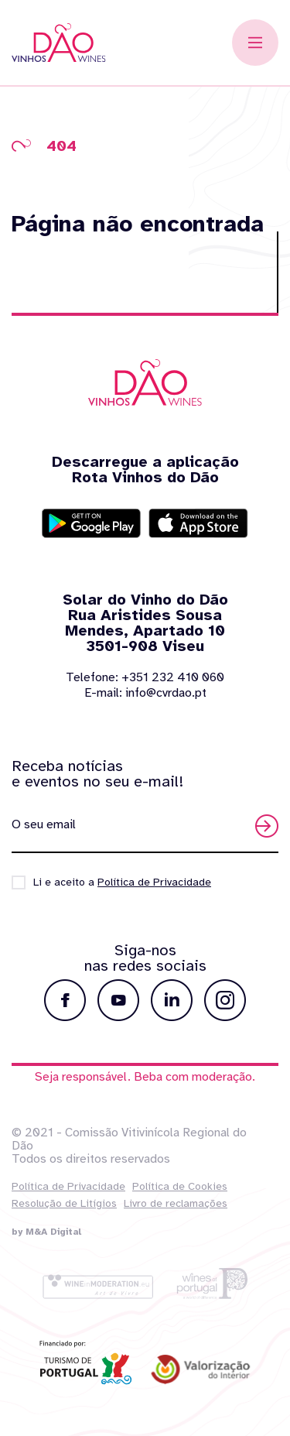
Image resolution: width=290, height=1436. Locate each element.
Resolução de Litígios (64, 1203)
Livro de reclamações (175, 1203)
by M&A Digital (46, 1231)
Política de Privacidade (68, 1186)
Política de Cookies (179, 1186)
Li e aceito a (122, 882)
